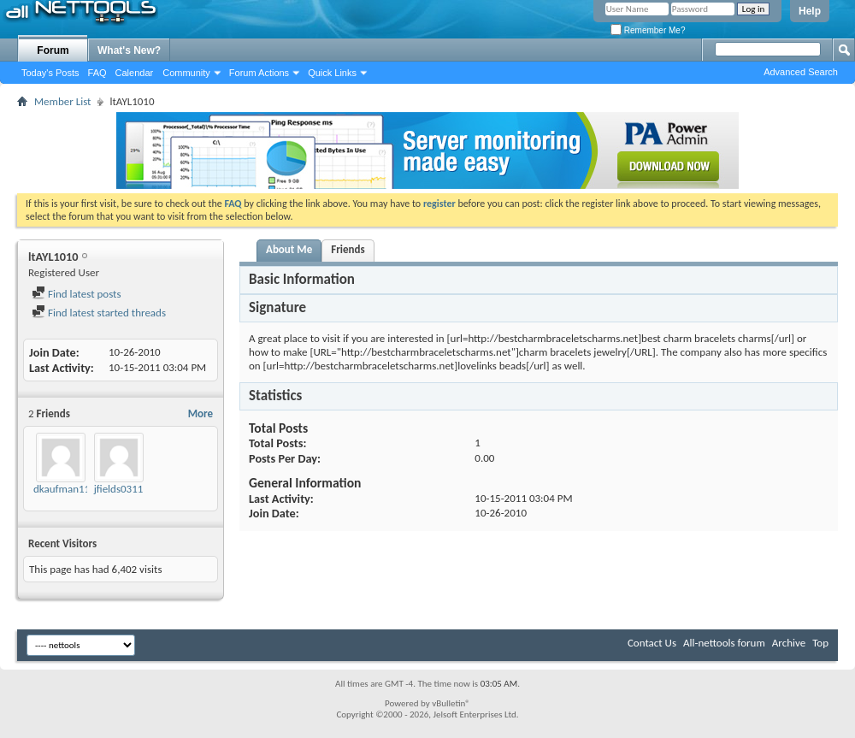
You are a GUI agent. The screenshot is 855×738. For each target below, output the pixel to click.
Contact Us (652, 642)
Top (820, 642)
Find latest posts (76, 293)
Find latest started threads (99, 312)
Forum (52, 50)
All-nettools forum (724, 642)
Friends (347, 249)
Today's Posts (50, 73)
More (200, 413)
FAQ (97, 73)
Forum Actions (259, 73)
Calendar (134, 73)
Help (810, 11)
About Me (289, 249)
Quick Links (332, 73)
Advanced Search (801, 72)
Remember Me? (647, 30)
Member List (62, 101)
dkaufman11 (61, 488)
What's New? (129, 50)
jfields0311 (119, 488)
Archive (788, 642)
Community (186, 73)
